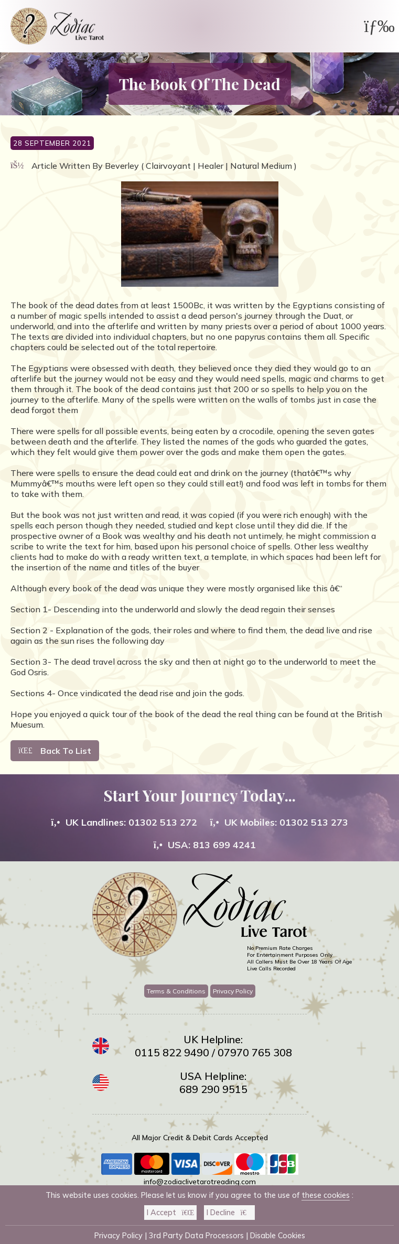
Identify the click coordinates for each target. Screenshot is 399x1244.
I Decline (229, 1212)
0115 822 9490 (172, 1052)
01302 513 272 (162, 822)
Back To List (54, 750)
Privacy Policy (233, 991)
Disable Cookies (277, 1235)
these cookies (325, 1195)
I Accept (170, 1212)
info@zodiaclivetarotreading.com (200, 1181)
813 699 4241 (224, 845)
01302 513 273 (313, 822)
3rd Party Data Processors (196, 1235)
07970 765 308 (255, 1052)
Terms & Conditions (176, 991)
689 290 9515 (213, 1089)
